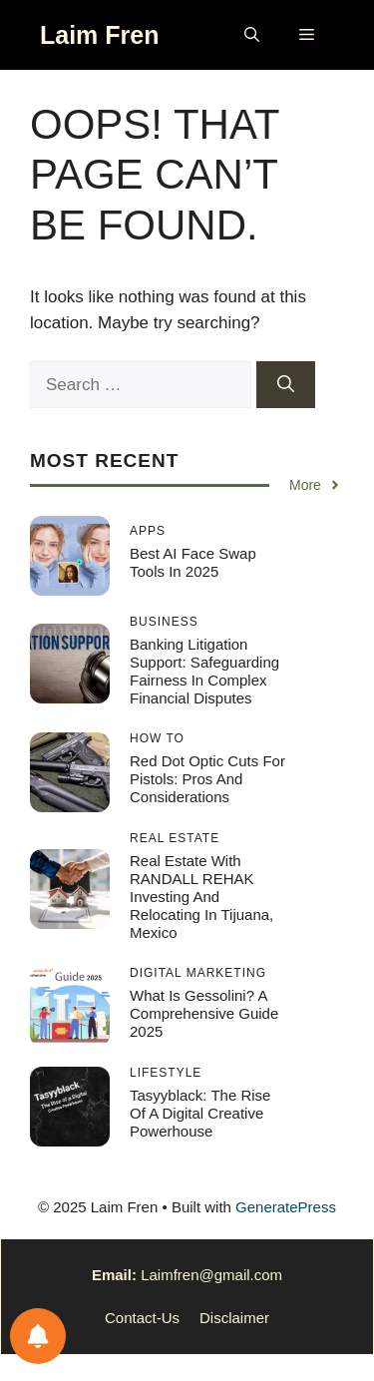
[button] (251, 35)
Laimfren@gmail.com (211, 1274)
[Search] (285, 385)
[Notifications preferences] (38, 1336)
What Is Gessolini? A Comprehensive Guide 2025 (204, 1013)
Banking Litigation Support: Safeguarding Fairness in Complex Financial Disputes (204, 671)
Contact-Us (142, 1317)
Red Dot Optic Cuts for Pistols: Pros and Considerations (207, 778)
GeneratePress (285, 1206)
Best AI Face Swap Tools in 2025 (193, 562)
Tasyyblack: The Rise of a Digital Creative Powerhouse (200, 1113)
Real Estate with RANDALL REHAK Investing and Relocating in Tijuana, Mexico (201, 896)
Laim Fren (99, 35)
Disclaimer (234, 1317)
